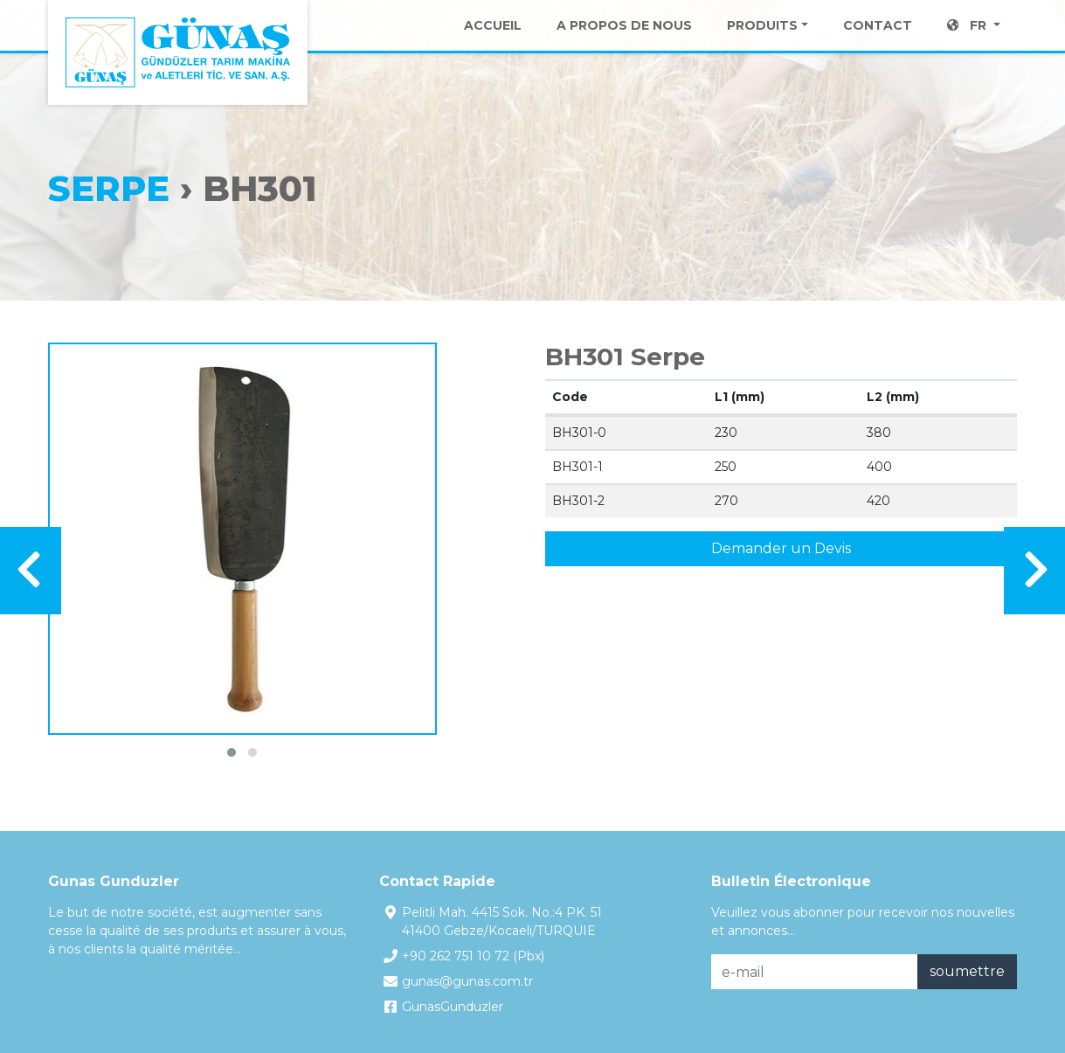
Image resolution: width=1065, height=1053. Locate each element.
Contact (877, 44)
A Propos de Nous (624, 44)
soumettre (967, 971)
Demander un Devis (781, 548)
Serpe (108, 188)
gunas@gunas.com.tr (467, 981)
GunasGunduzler (452, 1007)
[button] (231, 752)
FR (968, 44)
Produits (762, 44)
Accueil (493, 44)
